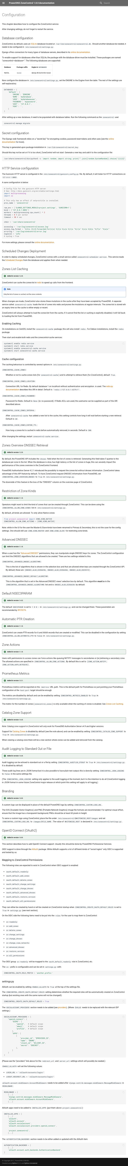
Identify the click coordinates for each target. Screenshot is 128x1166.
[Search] (113, 3)
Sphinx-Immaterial (30, 1163)
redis (39, 282)
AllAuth (35, 849)
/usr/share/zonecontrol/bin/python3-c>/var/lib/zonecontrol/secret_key (65, 158)
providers (62, 1007)
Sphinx (14, 1163)
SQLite (34, 44)
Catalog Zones (18, 731)
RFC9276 (22, 610)
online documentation (80, 52)
